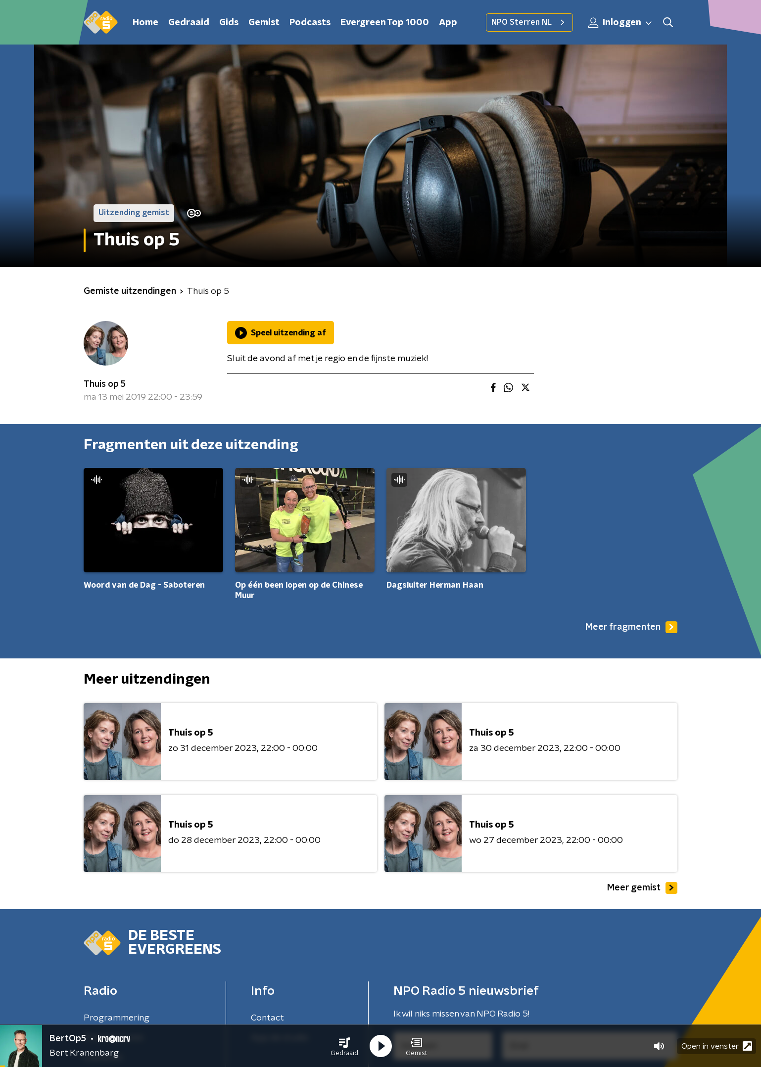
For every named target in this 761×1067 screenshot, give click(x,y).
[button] (344, 1046)
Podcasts (310, 22)
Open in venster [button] (716, 1046)
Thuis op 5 (105, 384)
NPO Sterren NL (529, 22)
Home (145, 22)
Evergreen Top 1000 (384, 22)
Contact (267, 1018)
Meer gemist (642, 888)
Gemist (264, 22)
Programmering (116, 1018)
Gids (228, 22)
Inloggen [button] (620, 22)
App (448, 22)
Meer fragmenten (631, 627)
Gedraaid (188, 22)
